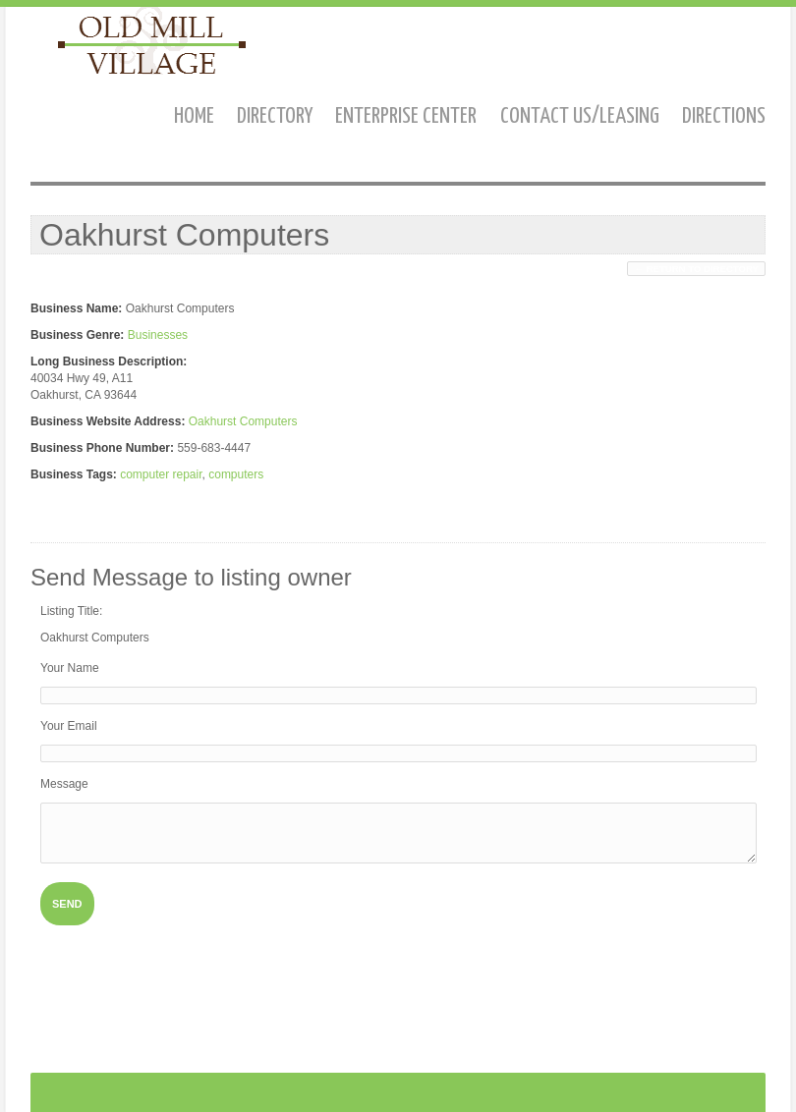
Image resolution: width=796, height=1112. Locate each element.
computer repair (160, 474)
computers (235, 474)
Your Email (68, 726)
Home (194, 116)
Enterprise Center (406, 116)
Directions (724, 116)
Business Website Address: (107, 421)
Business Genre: (77, 335)
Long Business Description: (108, 361)
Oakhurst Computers (243, 421)
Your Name (69, 668)
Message (64, 784)
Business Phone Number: (102, 448)
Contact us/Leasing (579, 116)
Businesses (158, 335)
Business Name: (76, 308)
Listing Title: (71, 611)
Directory (275, 116)
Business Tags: (73, 474)
